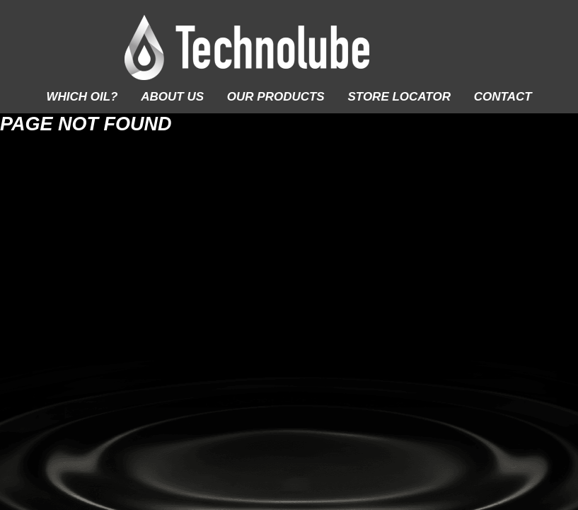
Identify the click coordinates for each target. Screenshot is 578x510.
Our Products (276, 96)
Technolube (289, 47)
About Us (172, 96)
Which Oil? (81, 96)
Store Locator (398, 96)
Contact (503, 96)
